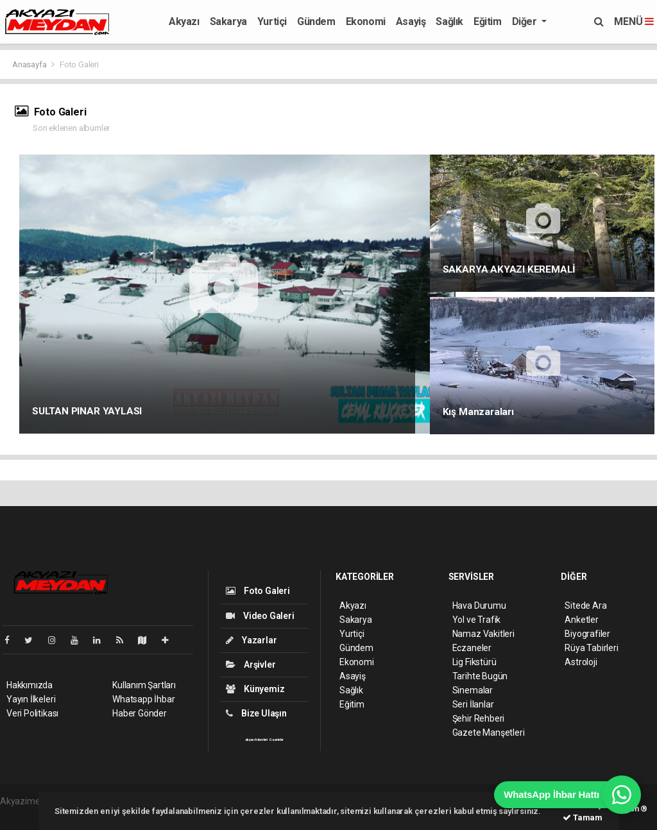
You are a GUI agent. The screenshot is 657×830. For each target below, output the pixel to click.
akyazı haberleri (256, 739)
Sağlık (449, 21)
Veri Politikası (32, 713)
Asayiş (411, 21)
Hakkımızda (29, 685)
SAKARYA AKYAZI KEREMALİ (509, 269)
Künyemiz (255, 689)
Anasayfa (30, 64)
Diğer (526, 21)
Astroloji (581, 662)
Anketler (581, 619)
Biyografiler (587, 634)
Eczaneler (471, 648)
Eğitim (488, 21)
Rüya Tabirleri (591, 648)
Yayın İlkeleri (30, 699)
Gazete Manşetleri (488, 732)
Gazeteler (276, 739)
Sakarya (228, 21)
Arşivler (250, 664)
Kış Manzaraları (478, 412)
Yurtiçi (272, 21)
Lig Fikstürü (474, 662)
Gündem (316, 21)
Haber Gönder (139, 713)
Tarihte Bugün (480, 676)
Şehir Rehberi (478, 718)
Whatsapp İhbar (143, 699)
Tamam (582, 817)
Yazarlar (251, 640)
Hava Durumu (479, 605)
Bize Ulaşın (256, 713)
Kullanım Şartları (144, 685)
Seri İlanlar (473, 704)
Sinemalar (472, 690)
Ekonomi (366, 21)
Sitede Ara (585, 605)
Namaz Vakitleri (483, 634)
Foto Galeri (79, 64)
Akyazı (184, 21)
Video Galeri (260, 616)
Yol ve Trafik (476, 619)
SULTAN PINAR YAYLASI (87, 411)
